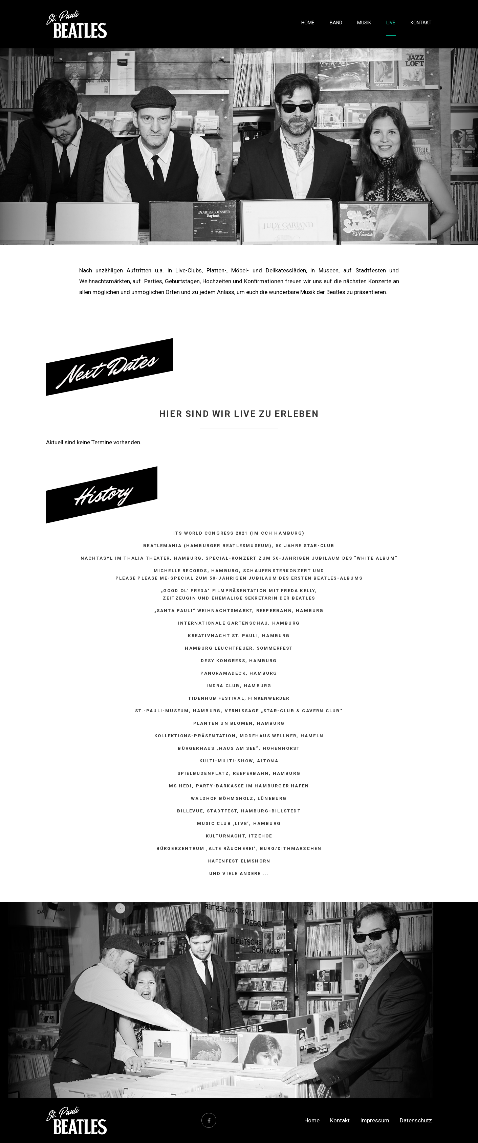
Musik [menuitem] (366, 23)
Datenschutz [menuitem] (416, 1120)
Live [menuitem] (392, 23)
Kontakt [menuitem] (421, 23)
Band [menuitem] (339, 23)
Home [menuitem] (312, 23)
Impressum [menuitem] (374, 1120)
